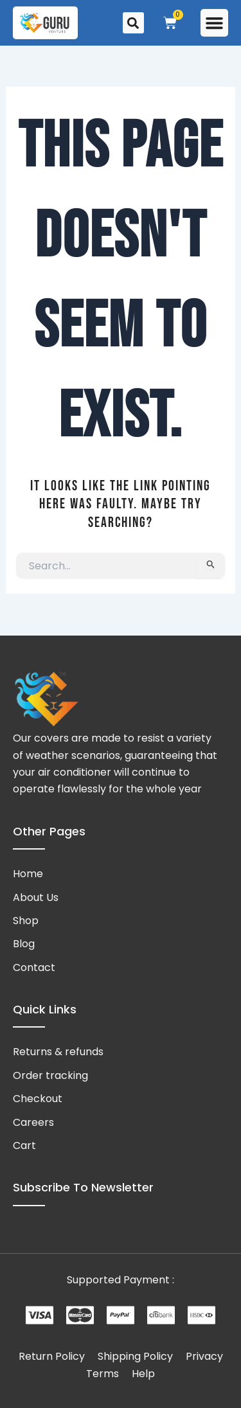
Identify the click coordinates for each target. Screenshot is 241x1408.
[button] (215, 23)
